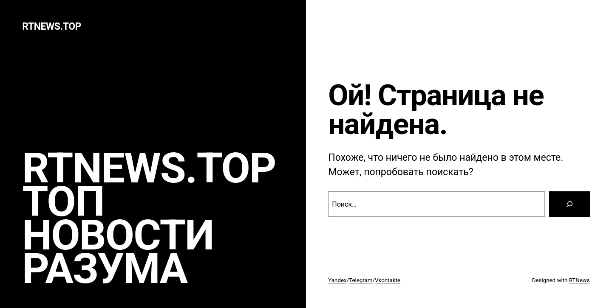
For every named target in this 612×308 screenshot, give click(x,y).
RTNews (579, 280)
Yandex (337, 280)
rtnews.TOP (51, 26)
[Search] (569, 204)
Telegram (360, 280)
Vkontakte (387, 280)
